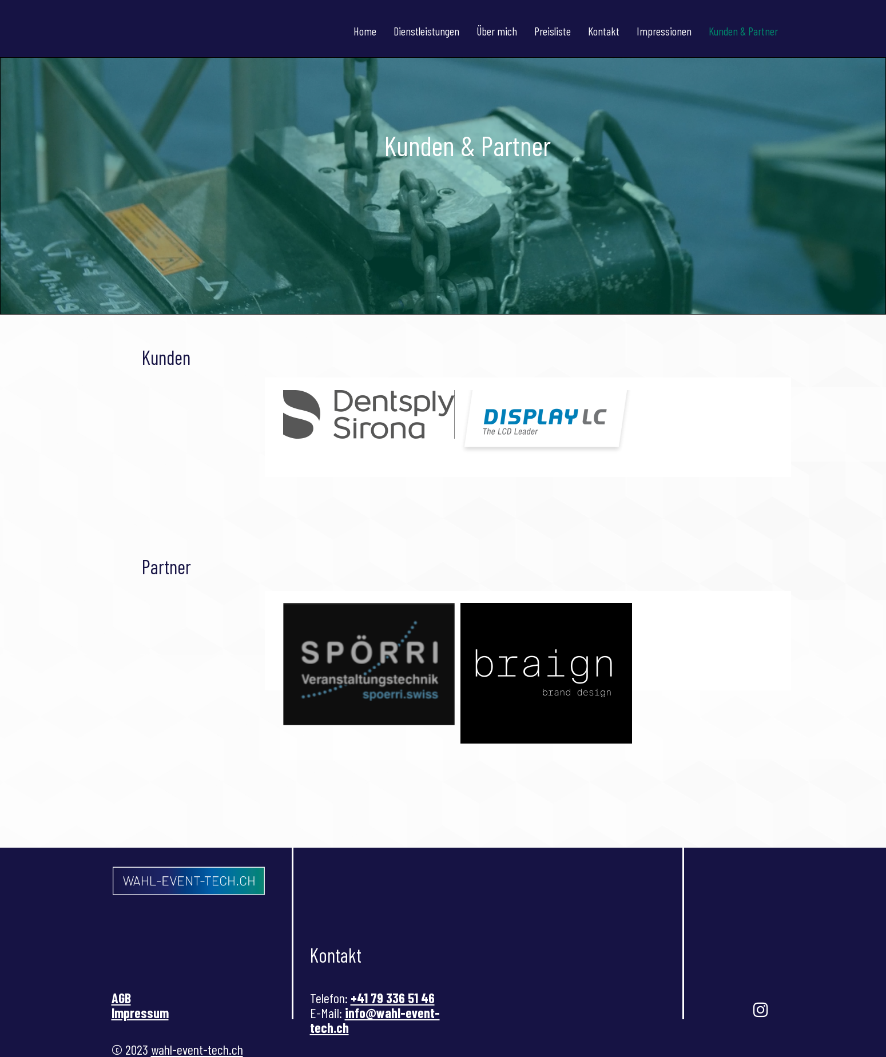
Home (364, 31)
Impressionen (664, 31)
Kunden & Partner (743, 31)
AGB (121, 998)
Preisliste (552, 31)
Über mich (496, 31)
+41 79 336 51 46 (393, 998)
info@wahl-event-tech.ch (375, 1020)
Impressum (140, 1012)
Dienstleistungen (426, 31)
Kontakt (603, 31)
